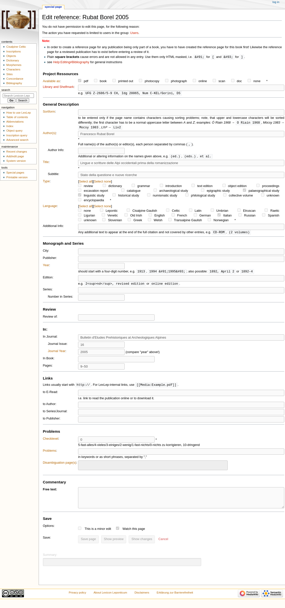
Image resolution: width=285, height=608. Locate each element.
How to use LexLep (18, 112)
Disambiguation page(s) (59, 465)
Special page (53, 6)
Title (46, 163)
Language (50, 207)
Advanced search (17, 139)
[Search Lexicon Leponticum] (18, 95)
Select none (102, 183)
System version (16, 160)
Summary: (50, 561)
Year (46, 267)
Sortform (49, 112)
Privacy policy (77, 598)
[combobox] (153, 468)
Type (46, 183)
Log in (276, 1)
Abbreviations (14, 121)
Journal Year (57, 353)
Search (5, 89)
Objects (11, 55)
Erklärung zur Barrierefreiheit (175, 598)
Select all (85, 183)
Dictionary (12, 60)
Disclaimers (142, 598)
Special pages (15, 172)
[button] (163, 546)
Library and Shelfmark (58, 87)
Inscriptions (13, 51)
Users (134, 33)
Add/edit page (15, 156)
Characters (13, 69)
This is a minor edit (98, 535)
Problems (49, 453)
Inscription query (16, 135)
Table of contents (17, 117)
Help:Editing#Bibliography (71, 62)
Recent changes (16, 151)
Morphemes (13, 64)
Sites (9, 74)
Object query (14, 130)
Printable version (16, 177)
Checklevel (50, 441)
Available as (51, 81)
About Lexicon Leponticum (110, 598)
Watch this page (133, 535)
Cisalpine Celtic (16, 46)
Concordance (14, 78)
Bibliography (14, 83)
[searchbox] (83, 467)
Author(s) (49, 134)
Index (9, 126)
